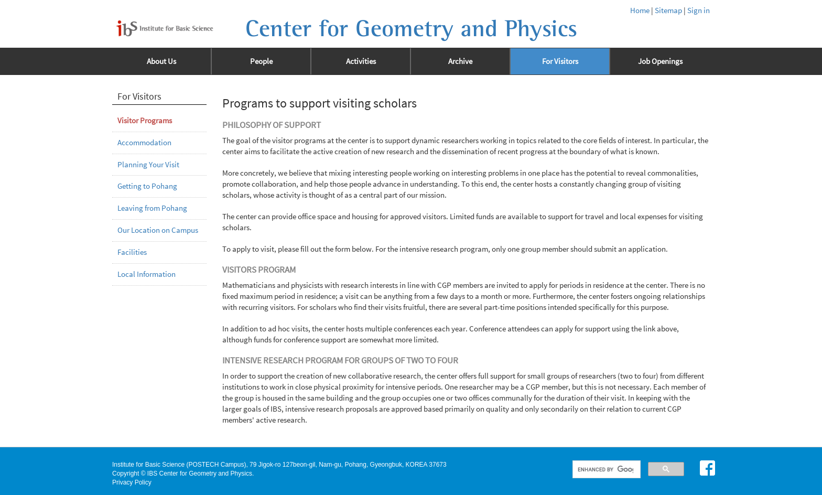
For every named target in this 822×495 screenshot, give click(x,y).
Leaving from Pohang (152, 208)
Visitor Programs (144, 120)
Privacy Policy (132, 482)
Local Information (146, 274)
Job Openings (660, 61)
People (261, 61)
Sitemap (668, 10)
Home (640, 10)
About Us (161, 61)
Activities (361, 61)
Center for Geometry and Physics (411, 28)
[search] (606, 469)
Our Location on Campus (157, 230)
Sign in (698, 10)
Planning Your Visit (148, 164)
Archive (460, 61)
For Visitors (560, 61)
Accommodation (144, 142)
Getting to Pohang (147, 186)
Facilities (132, 252)
